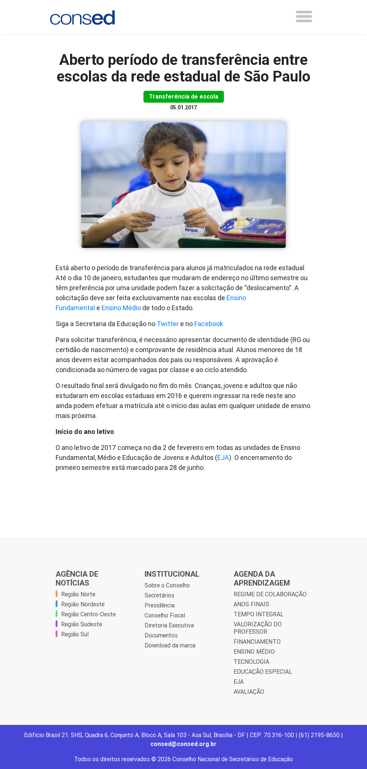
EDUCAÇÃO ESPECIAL (263, 671)
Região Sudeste (81, 624)
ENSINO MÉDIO (254, 651)
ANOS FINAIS (251, 604)
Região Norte (78, 594)
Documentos (161, 635)
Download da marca (170, 645)
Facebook (208, 323)
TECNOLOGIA (251, 661)
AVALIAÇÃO (249, 691)
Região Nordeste (83, 604)
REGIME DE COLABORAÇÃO (270, 594)
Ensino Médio (121, 308)
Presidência (160, 605)
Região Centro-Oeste (88, 614)
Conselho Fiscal (165, 615)
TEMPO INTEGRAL (259, 614)
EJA (223, 457)
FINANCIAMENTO (257, 641)
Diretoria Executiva (169, 625)
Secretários (159, 595)
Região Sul (75, 634)
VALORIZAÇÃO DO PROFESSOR (258, 627)
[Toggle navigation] (304, 16)
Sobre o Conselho (167, 585)
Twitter (168, 323)
